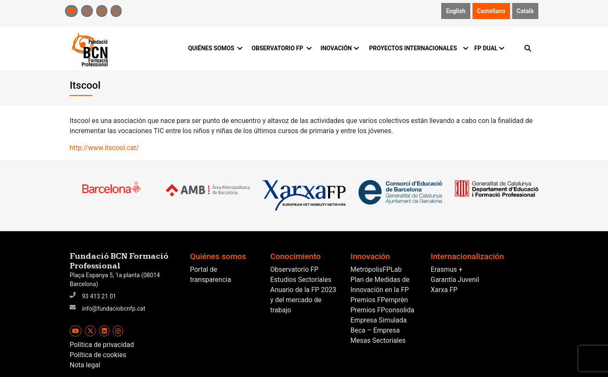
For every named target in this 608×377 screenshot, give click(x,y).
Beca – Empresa (375, 330)
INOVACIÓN (339, 48)
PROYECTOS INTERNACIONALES (416, 48)
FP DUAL (489, 48)
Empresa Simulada (378, 320)
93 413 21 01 (99, 296)
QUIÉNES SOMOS (215, 48)
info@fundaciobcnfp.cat (113, 308)
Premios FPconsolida (382, 310)
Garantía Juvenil (455, 280)
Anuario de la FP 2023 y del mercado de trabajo (303, 300)
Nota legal (85, 365)
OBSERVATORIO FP (281, 48)
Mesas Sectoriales (378, 340)
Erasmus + (446, 269)
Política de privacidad (102, 345)
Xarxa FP (444, 290)
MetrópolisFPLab (376, 269)
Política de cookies (98, 355)
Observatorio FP (294, 269)
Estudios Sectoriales (300, 280)
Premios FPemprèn (379, 300)
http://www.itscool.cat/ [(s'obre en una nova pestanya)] (104, 148)
